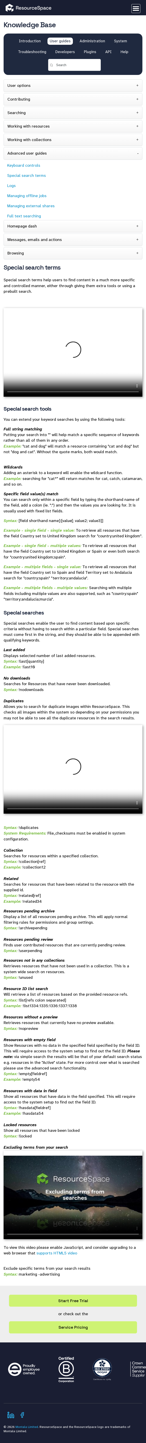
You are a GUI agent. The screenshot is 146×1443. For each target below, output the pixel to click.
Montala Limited (27, 1427)
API (108, 51)
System (120, 40)
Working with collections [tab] (29, 139)
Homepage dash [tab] (22, 226)
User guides (60, 40)
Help (124, 51)
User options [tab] (19, 85)
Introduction (30, 40)
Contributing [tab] (18, 99)
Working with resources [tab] (28, 126)
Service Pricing (73, 1327)
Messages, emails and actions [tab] (34, 239)
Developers (65, 51)
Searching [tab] (16, 112)
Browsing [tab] (15, 253)
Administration (92, 40)
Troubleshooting (32, 51)
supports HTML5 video (56, 1253)
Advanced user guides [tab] (27, 153)
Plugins (90, 51)
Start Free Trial (73, 1300)
